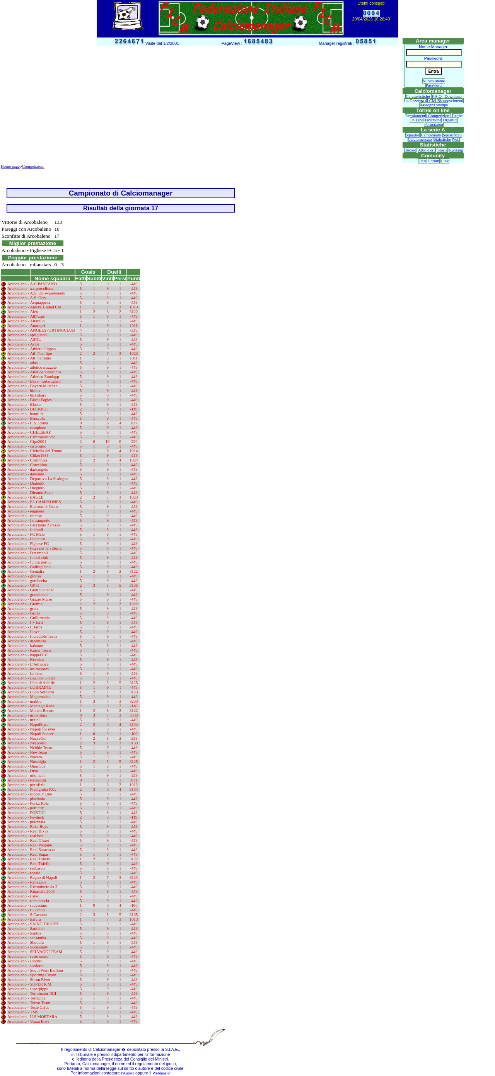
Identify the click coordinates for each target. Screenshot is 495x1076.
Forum (433, 161)
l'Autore (127, 1073)
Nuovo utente (434, 81)
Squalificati (452, 135)
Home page (10, 166)
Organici (450, 120)
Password (434, 85)
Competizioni (439, 116)
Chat (422, 161)
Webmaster (161, 1073)
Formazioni (433, 124)
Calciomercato (420, 139)
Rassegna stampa (434, 105)
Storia (442, 150)
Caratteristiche (418, 96)
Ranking (456, 150)
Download (452, 96)
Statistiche (442, 139)
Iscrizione (433, 120)
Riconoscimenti (450, 101)
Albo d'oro (426, 150)
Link (445, 161)
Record (410, 150)
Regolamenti (415, 116)
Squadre (412, 135)
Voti (456, 139)
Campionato (431, 135)
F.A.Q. (437, 96)
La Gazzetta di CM (419, 101)
